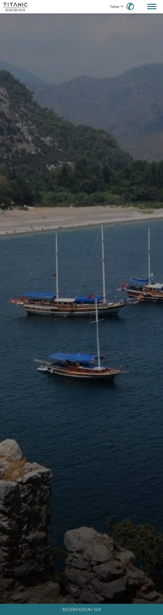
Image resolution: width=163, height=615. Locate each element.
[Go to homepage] (15, 6)
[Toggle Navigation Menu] (151, 6)
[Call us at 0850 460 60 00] (133, 6)
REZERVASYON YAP (81, 610)
